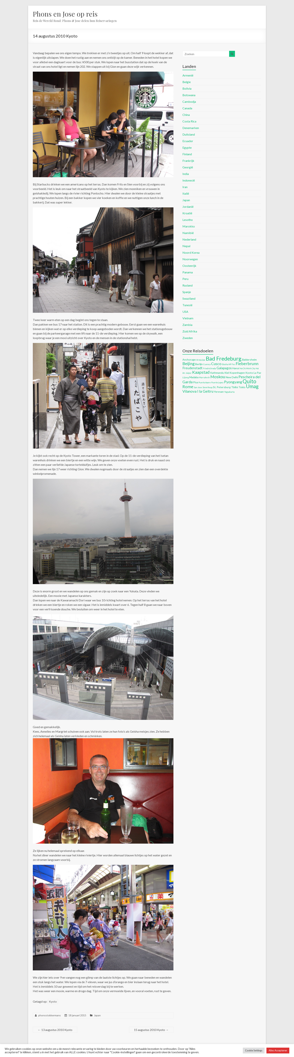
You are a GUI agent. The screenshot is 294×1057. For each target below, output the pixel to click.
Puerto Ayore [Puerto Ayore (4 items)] (205, 382)
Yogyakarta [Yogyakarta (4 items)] (229, 392)
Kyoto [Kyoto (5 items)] (249, 372)
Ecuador (187, 141)
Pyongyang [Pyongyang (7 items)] (233, 382)
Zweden (187, 338)
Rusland (187, 285)
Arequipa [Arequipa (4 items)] (200, 360)
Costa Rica (189, 121)
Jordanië (188, 206)
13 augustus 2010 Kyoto (55, 1029)
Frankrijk (188, 160)
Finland (187, 154)
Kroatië (187, 213)
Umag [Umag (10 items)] (252, 386)
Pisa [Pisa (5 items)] (195, 382)
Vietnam (187, 318)
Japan (97, 1015)
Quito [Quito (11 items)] (249, 381)
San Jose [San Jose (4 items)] (198, 387)
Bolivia (186, 88)
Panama (187, 272)
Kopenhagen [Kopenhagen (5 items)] (237, 372)
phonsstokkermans (49, 1015)
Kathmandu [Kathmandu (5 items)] (217, 372)
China (186, 114)
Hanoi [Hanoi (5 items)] (235, 368)
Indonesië (188, 180)
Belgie (186, 82)
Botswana (188, 95)
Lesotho (187, 219)
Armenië (187, 75)
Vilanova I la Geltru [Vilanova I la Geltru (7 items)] (197, 391)
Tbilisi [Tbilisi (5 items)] (234, 387)
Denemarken (190, 128)
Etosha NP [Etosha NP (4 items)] (226, 364)
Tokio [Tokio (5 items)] (242, 387)
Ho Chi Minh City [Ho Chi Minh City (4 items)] (247, 368)
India (185, 174)
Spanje (186, 292)
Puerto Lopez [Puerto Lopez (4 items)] (217, 382)
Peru (185, 279)
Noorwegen (190, 259)
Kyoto (53, 1001)
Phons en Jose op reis (65, 13)
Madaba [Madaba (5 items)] (194, 377)
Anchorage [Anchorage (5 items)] (189, 359)
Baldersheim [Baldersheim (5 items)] (249, 359)
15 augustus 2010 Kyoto (151, 1029)
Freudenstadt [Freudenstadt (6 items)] (192, 368)
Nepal (186, 246)
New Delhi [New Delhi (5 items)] (232, 377)
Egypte (187, 147)
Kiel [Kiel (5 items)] (226, 372)
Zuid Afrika (189, 331)
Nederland (189, 239)
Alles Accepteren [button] (278, 1050)
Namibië (188, 233)
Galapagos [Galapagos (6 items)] (224, 368)
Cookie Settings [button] (253, 1050)
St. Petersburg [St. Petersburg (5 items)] (222, 387)
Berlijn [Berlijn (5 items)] (199, 364)
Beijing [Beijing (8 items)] (188, 363)
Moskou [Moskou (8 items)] (217, 376)
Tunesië (187, 305)
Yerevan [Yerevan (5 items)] (219, 391)
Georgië (187, 167)
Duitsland (188, 134)
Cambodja (189, 101)
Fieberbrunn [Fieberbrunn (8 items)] (247, 363)
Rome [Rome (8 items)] (187, 386)
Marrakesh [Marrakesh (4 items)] (204, 377)
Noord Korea (191, 252)
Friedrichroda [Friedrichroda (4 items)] (209, 368)
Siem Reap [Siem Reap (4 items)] (207, 387)
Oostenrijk (189, 265)
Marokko (188, 226)
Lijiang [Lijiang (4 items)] (185, 377)
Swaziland (188, 298)
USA (185, 311)
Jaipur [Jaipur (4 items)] (189, 373)
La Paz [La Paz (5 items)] (257, 372)
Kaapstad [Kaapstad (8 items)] (201, 372)
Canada (187, 108)
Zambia (187, 324)
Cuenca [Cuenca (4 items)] (207, 364)
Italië (185, 193)
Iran (185, 187)
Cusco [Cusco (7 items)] (216, 363)
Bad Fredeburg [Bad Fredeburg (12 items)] (224, 358)
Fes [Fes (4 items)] (233, 364)
